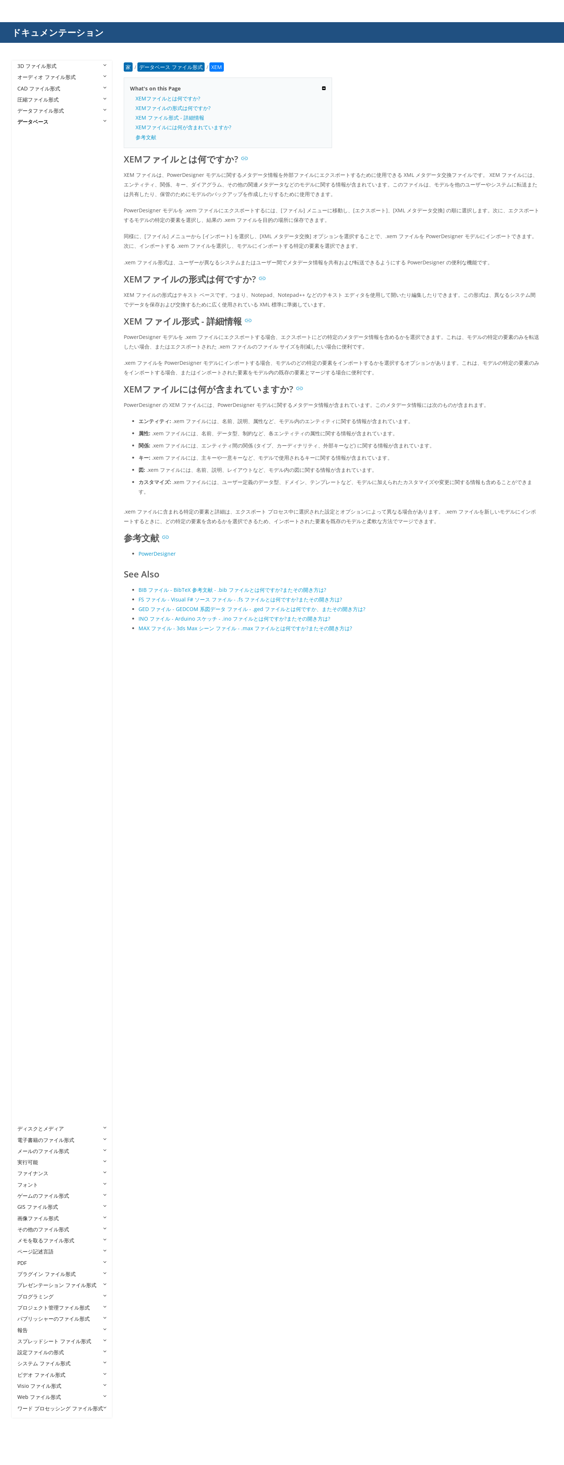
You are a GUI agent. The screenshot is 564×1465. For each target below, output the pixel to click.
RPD (30, 949)
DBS (30, 602)
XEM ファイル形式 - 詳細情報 (170, 117)
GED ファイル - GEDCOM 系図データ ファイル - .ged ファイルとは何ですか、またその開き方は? (252, 609)
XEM (30, 1117)
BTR (29, 446)
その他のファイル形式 (61, 1229)
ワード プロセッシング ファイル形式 (61, 1408)
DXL (29, 658)
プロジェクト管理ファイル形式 (61, 1307)
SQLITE (33, 1005)
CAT (29, 468)
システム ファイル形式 (61, 1363)
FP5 (29, 737)
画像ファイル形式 (61, 1218)
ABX (29, 200)
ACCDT (33, 256)
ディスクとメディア (61, 1128)
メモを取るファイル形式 (61, 1240)
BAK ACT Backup (45, 401)
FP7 (29, 748)
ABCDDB (35, 177)
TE (28, 1016)
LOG (30, 837)
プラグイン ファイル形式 (61, 1273)
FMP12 (33, 714)
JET (28, 815)
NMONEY (36, 893)
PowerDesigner (157, 553)
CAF (29, 457)
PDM (30, 938)
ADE (30, 300)
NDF (30, 882)
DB (28, 546)
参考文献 (146, 137)
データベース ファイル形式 (56, 133)
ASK (29, 378)
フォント (61, 1184)
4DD (30, 155)
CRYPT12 (35, 502)
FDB (29, 692)
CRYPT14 (35, 513)
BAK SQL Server (44, 412)
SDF (29, 983)
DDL (30, 614)
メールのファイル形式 (61, 1150)
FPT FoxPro (38, 781)
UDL (30, 1083)
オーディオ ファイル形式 (61, 76)
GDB (30, 792)
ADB (30, 289)
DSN (30, 636)
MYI (29, 871)
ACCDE (33, 233)
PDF (61, 1262)
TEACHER (36, 1028)
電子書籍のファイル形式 (61, 1139)
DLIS (30, 625)
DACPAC (35, 524)
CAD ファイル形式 (61, 88)
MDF (30, 860)
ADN (30, 323)
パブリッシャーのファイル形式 (61, 1318)
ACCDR (33, 244)
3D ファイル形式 (61, 65)
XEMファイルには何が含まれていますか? (183, 127)
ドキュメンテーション (58, 32)
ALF (29, 345)
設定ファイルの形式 (61, 1352)
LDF (29, 826)
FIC (28, 703)
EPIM (31, 681)
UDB (30, 1072)
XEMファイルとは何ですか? (168, 98)
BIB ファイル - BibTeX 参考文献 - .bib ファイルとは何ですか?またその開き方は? (232, 589)
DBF (29, 591)
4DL (29, 166)
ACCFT (32, 278)
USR (30, 1094)
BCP (29, 435)
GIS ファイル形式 (61, 1206)
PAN (30, 916)
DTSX (31, 647)
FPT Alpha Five (42, 770)
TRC (29, 1039)
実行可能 (61, 1162)
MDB (31, 848)
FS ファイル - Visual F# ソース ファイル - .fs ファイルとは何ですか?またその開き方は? (240, 599)
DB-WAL (34, 558)
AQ (28, 367)
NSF (29, 904)
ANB (30, 356)
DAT (30, 535)
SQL (29, 994)
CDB (30, 479)
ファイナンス (61, 1173)
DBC (30, 580)
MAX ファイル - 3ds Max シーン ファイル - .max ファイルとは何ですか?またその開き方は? (245, 628)
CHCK (31, 490)
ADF (29, 312)
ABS (29, 188)
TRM (30, 1050)
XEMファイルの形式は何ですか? (173, 107)
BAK (30, 390)
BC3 (29, 424)
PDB (30, 927)
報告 (61, 1330)
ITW (29, 804)
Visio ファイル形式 (61, 1385)
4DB (30, 144)
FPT (29, 759)
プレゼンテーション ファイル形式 (61, 1285)
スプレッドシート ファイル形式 (61, 1341)
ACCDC (33, 222)
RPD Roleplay (41, 960)
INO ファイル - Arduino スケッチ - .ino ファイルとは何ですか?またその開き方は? (234, 618)
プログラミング (61, 1296)
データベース (61, 121)
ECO (30, 669)
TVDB (31, 1061)
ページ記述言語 (61, 1251)
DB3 (30, 569)
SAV (29, 971)
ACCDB (33, 211)
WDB (31, 1106)
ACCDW (34, 267)
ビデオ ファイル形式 (61, 1374)
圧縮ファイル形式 (61, 99)
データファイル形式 (61, 110)
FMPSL (33, 726)
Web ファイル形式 (61, 1396)
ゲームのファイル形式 (61, 1195)
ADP (30, 334)
